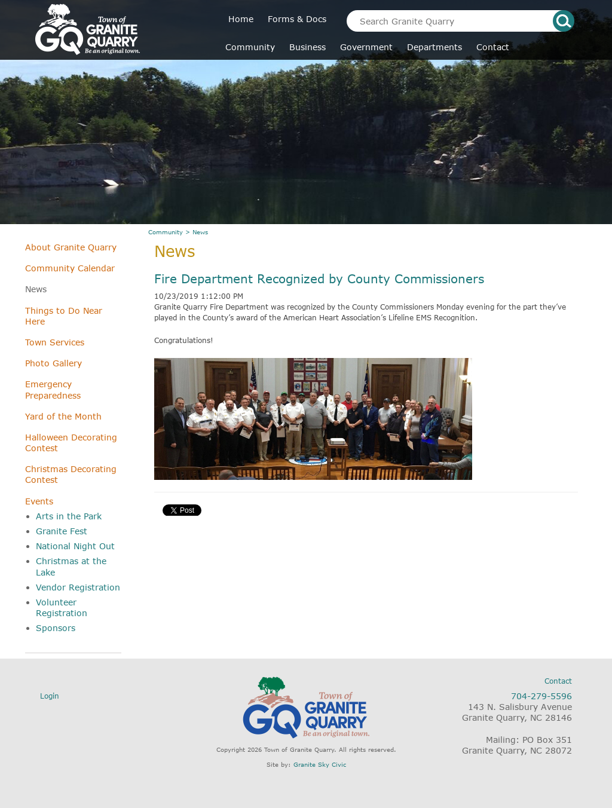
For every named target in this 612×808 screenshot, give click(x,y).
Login (49, 695)
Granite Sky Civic (319, 764)
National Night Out (75, 546)
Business (307, 47)
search (563, 21)
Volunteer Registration (61, 607)
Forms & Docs (297, 19)
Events (39, 501)
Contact (492, 47)
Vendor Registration (78, 587)
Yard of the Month (63, 416)
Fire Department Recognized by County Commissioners (319, 278)
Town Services (54, 342)
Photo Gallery (53, 363)
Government (366, 47)
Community (250, 47)
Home (240, 19)
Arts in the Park (69, 516)
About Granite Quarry (71, 247)
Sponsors (55, 628)
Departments (434, 47)
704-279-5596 (541, 696)
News (36, 289)
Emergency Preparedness (53, 389)
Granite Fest (61, 531)
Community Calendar (70, 268)
